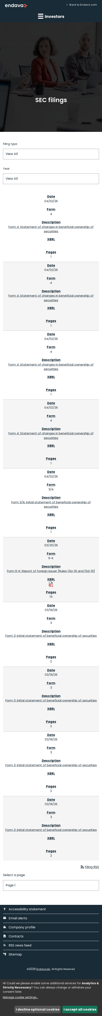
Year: (6, 169)
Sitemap (12, 954)
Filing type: (10, 144)
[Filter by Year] (51, 178)
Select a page (14, 875)
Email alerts (15, 918)
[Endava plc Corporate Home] (16, 5)
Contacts (13, 936)
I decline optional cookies (37, 1009)
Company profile (19, 927)
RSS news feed (17, 945)
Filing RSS (89, 867)
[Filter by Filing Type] (51, 154)
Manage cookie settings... (20, 997)
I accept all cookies (80, 1009)
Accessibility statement (24, 909)
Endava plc (43, 969)
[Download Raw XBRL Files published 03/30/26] (51, 584)
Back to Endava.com (83, 4)
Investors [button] (51, 16)
